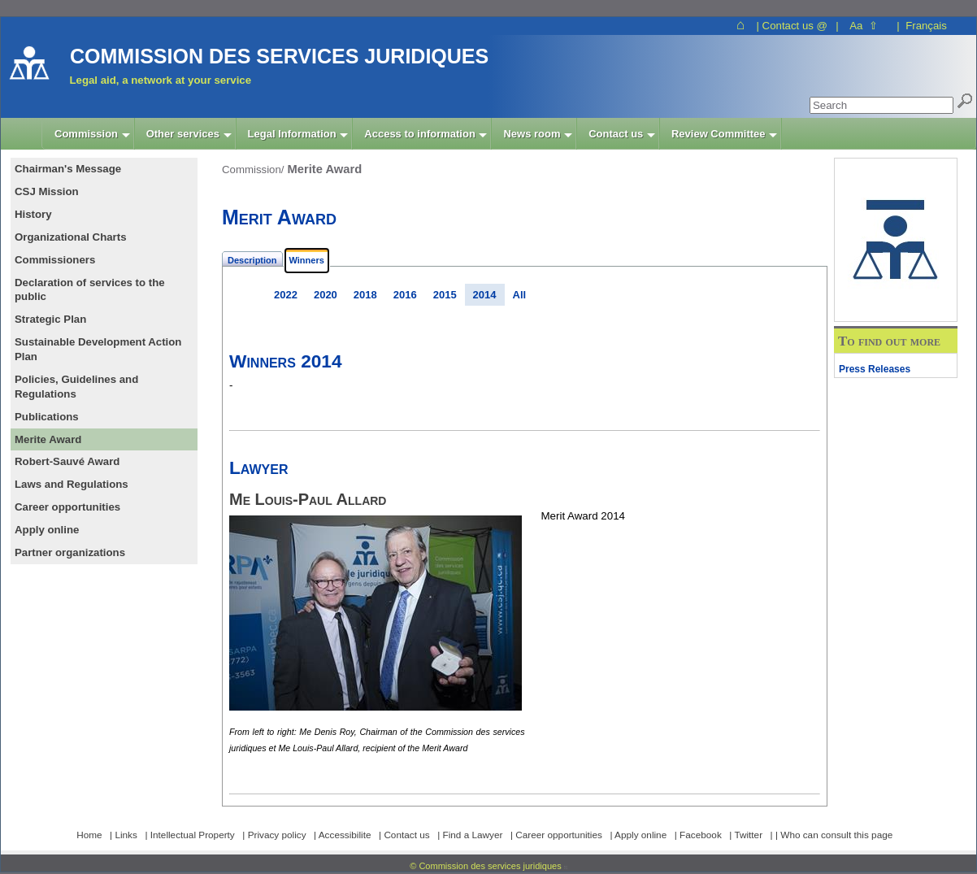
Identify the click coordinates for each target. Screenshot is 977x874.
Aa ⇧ (863, 26)
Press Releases (874, 369)
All (520, 295)
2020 (325, 295)
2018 (365, 295)
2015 (445, 295)
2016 (405, 295)
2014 (485, 295)
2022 (285, 295)
